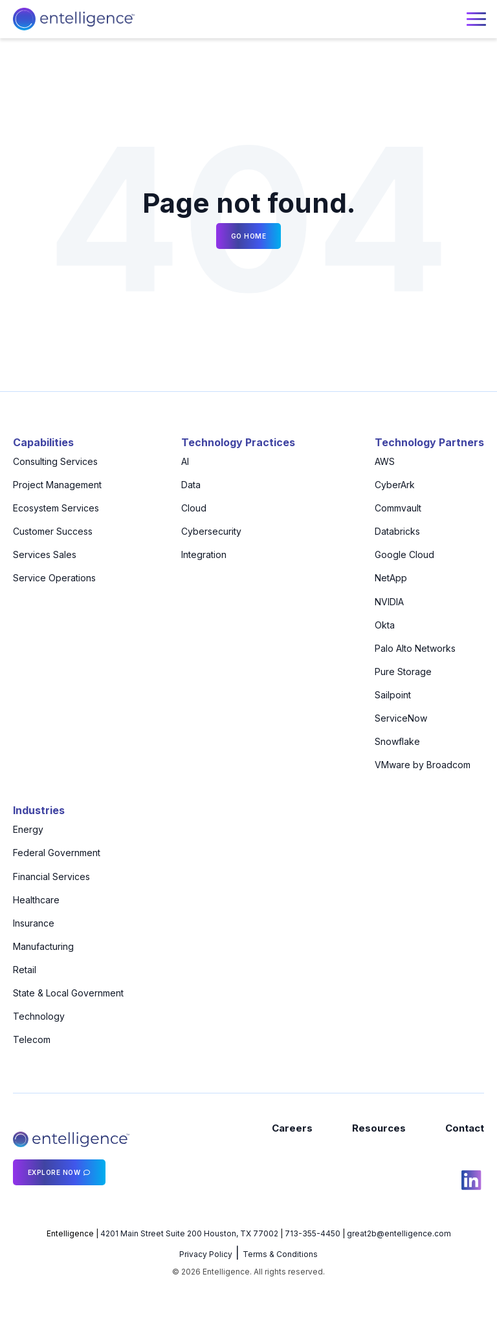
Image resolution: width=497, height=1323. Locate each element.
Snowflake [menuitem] (397, 741)
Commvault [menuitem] (398, 507)
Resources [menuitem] (379, 1128)
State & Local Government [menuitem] (68, 992)
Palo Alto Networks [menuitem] (415, 648)
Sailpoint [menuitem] (393, 694)
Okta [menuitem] (385, 624)
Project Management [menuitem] (57, 484)
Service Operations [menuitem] (54, 577)
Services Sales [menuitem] (44, 554)
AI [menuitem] (185, 461)
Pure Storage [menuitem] (403, 671)
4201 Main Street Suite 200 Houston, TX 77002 (189, 1233)
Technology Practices (238, 442)
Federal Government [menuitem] (56, 852)
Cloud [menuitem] (193, 507)
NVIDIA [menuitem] (389, 601)
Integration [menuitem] (203, 554)
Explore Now (54, 1172)
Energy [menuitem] (28, 829)
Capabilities (43, 442)
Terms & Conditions (280, 1254)
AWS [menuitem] (385, 461)
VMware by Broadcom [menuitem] (422, 764)
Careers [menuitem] (292, 1128)
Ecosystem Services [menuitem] (56, 507)
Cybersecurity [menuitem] (211, 531)
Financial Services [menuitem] (51, 876)
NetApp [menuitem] (391, 577)
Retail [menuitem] (24, 969)
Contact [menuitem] (464, 1128)
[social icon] (471, 1182)
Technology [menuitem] (39, 1016)
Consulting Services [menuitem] (55, 461)
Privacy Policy (205, 1254)
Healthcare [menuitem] (36, 899)
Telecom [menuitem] (31, 1039)
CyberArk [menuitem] (395, 484)
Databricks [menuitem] (397, 531)
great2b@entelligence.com (399, 1233)
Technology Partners (429, 442)
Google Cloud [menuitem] (404, 554)
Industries (39, 810)
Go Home (249, 236)
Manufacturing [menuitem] (43, 946)
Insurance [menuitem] (33, 923)
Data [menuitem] (191, 484)
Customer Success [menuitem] (53, 531)
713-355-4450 (312, 1233)
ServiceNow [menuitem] (401, 718)
